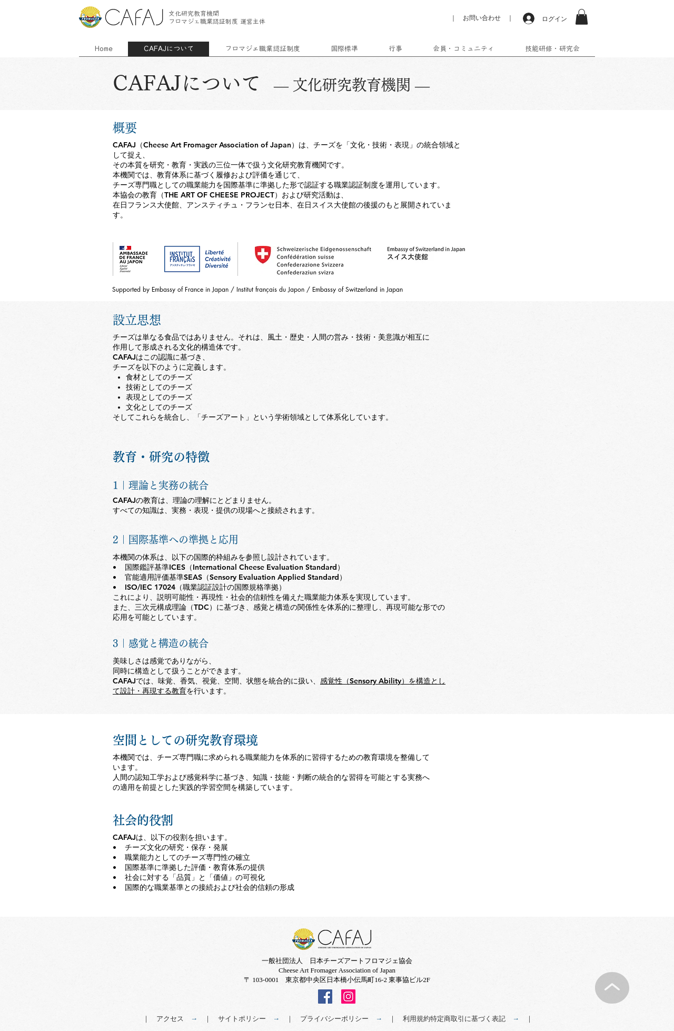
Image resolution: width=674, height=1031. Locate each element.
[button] (581, 17)
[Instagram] (348, 996)
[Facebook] (325, 996)
